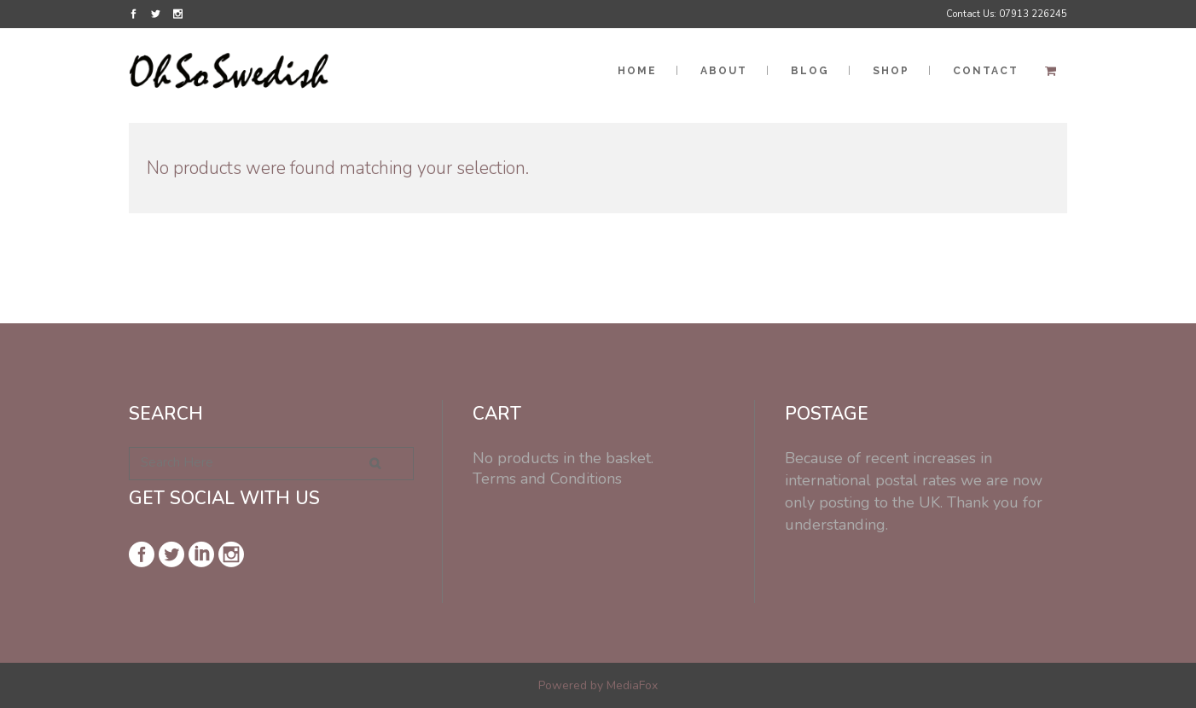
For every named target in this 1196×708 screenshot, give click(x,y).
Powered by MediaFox (598, 685)
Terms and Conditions (547, 478)
